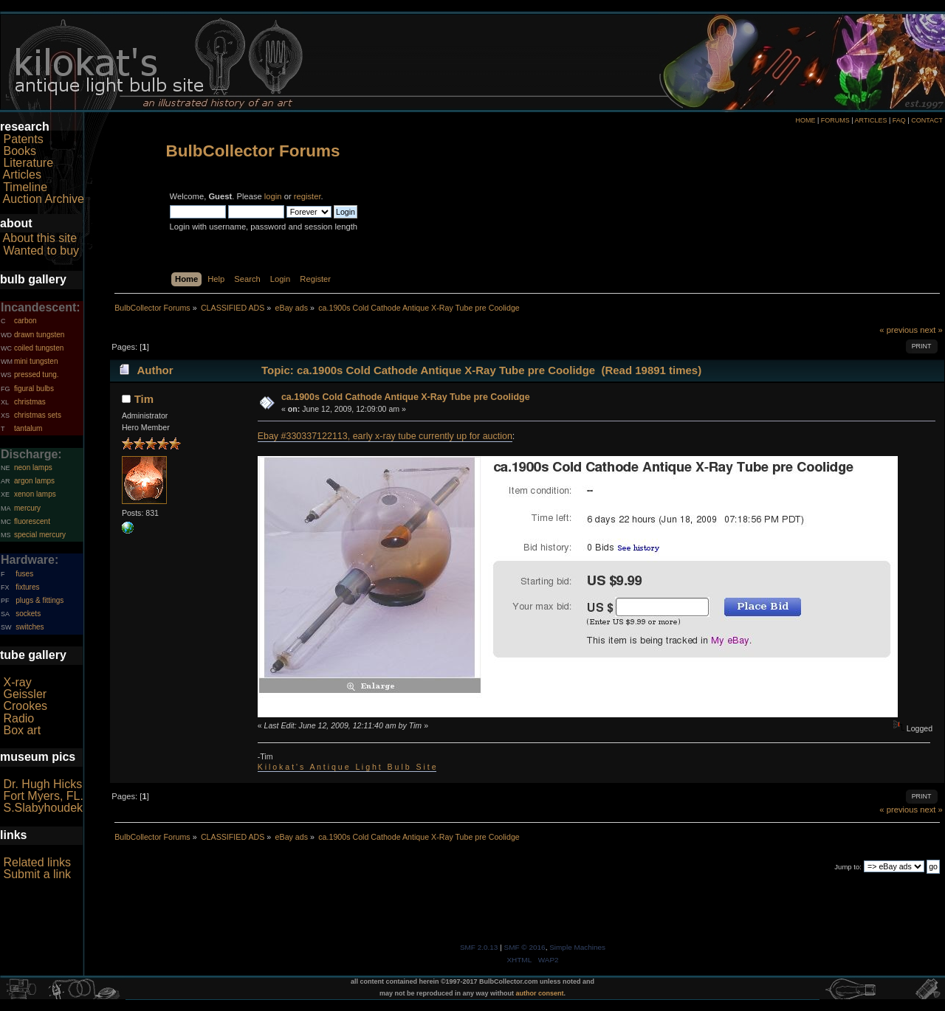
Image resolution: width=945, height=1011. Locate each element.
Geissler (25, 694)
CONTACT (927, 120)
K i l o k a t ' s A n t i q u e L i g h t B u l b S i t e (347, 766)
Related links (37, 862)
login (273, 196)
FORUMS (835, 120)
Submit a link (37, 874)
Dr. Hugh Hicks (42, 784)
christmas (30, 402)
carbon (25, 321)
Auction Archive (43, 199)
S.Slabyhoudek (43, 807)
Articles (22, 174)
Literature (28, 162)
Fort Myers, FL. (43, 796)
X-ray (17, 682)
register (307, 196)
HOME (805, 120)
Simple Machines (577, 947)
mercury (27, 508)
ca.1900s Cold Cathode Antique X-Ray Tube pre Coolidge (405, 397)
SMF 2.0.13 (479, 947)
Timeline (25, 187)
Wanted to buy (41, 250)
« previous (898, 329)
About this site (40, 238)
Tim (144, 399)
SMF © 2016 (525, 947)
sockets (28, 614)
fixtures (27, 587)
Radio (18, 718)
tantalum (28, 428)
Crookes (25, 706)
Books (19, 151)
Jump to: (848, 867)
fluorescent (32, 521)
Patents (23, 139)
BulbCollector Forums (253, 151)
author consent (540, 993)
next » (931, 329)
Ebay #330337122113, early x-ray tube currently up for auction (385, 436)
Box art (22, 730)
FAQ (899, 120)
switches (30, 627)
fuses (24, 574)
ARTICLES (871, 120)
